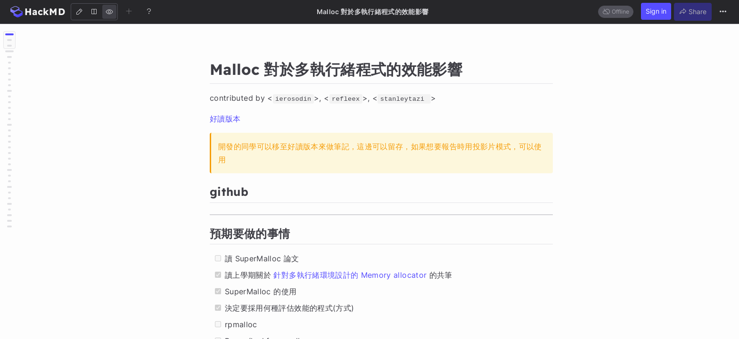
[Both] (94, 12)
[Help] (148, 11)
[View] (109, 12)
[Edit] (79, 12)
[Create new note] (129, 11)
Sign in (656, 11)
